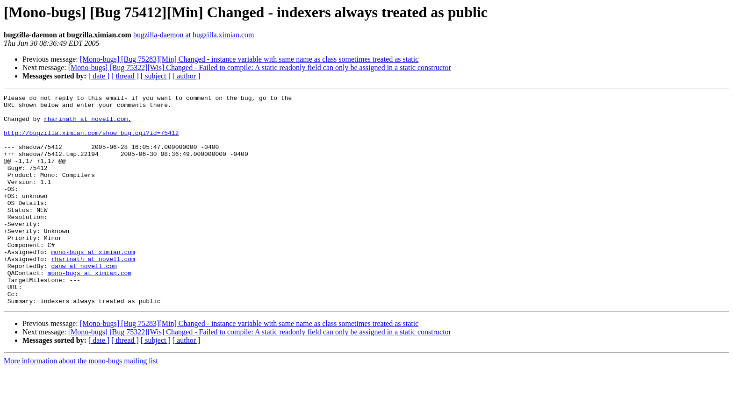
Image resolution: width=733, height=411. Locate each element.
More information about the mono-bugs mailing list (81, 403)
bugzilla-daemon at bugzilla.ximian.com (193, 35)
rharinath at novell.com (93, 292)
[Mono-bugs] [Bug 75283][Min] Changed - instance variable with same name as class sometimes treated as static (249, 59)
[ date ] (98, 76)
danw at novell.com (83, 301)
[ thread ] (125, 76)
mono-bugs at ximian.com (93, 284)
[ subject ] (156, 76)
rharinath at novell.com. (87, 124)
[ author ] (186, 76)
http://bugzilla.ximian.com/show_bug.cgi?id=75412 (91, 141)
